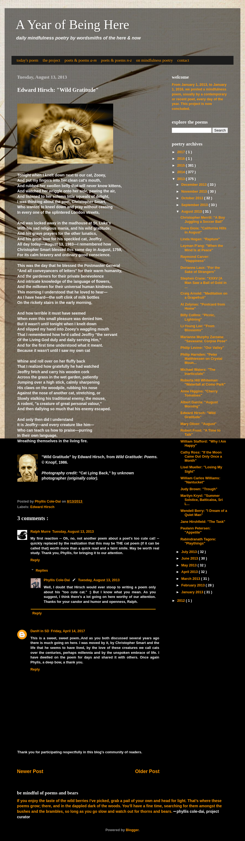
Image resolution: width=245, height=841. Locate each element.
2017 (181, 152)
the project (51, 60)
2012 (181, 601)
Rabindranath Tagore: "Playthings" (198, 541)
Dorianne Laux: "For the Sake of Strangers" (200, 270)
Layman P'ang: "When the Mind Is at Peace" (201, 248)
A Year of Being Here (72, 24)
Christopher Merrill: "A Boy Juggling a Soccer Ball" (202, 220)
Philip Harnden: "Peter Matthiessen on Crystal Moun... (201, 359)
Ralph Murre (40, 532)
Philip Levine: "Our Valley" (202, 348)
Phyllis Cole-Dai (57, 580)
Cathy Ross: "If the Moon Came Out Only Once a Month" (201, 457)
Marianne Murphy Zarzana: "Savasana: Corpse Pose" (203, 339)
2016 (181, 159)
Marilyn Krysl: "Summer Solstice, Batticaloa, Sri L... (201, 500)
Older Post (147, 771)
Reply (35, 560)
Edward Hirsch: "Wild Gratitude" (197, 415)
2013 (181, 179)
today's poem (27, 60)
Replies (42, 570)
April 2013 (190, 572)
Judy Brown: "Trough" (198, 489)
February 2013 (193, 585)
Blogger (132, 830)
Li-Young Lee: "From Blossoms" (197, 328)
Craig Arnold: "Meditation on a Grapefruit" (203, 296)
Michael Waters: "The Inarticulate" (197, 372)
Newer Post (30, 771)
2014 (181, 172)
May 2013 (189, 565)
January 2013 (192, 592)
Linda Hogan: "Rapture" (200, 239)
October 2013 (192, 198)
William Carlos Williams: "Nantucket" (200, 480)
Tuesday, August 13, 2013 (73, 532)
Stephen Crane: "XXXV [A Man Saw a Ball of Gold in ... (203, 282)
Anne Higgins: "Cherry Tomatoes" (198, 393)
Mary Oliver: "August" (198, 424)
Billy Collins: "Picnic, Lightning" (197, 317)
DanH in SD (39, 631)
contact (183, 60)
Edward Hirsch (42, 507)
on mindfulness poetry (154, 60)
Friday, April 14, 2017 (68, 631)
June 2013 (190, 558)
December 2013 (194, 185)
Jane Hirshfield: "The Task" (202, 522)
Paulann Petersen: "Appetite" (195, 530)
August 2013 (192, 211)
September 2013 (195, 205)
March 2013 (191, 579)
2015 (181, 165)
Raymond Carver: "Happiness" (194, 259)
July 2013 (189, 552)
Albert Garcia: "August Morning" (199, 404)
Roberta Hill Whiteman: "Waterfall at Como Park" (202, 382)
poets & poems (80, 60)
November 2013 (194, 191)
